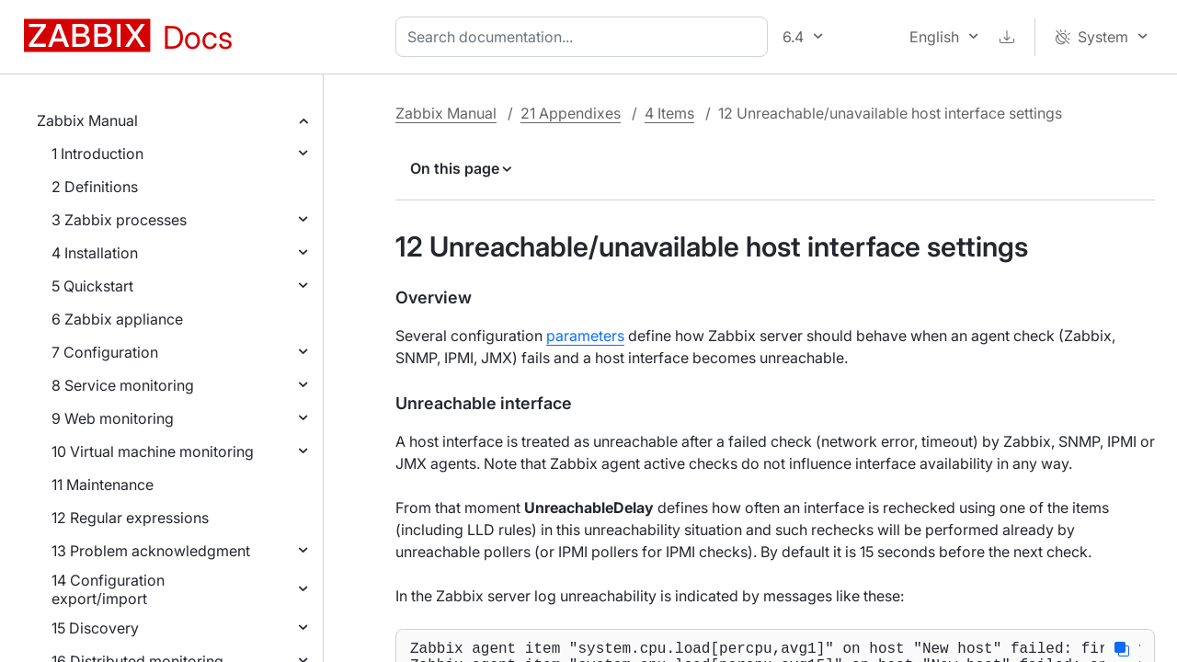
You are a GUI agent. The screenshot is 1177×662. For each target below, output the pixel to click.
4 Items (669, 113)
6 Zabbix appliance (117, 319)
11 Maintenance (102, 484)
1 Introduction (97, 153)
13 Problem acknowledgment (150, 551)
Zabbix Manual (87, 120)
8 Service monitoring (122, 385)
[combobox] (585, 36)
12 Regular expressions (130, 517)
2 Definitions (94, 186)
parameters (585, 335)
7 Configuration (104, 352)
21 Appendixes (570, 113)
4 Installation (94, 253)
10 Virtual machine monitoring (152, 451)
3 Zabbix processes (119, 220)
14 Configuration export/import (108, 589)
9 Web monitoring (112, 418)
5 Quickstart (92, 286)
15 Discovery (95, 628)
